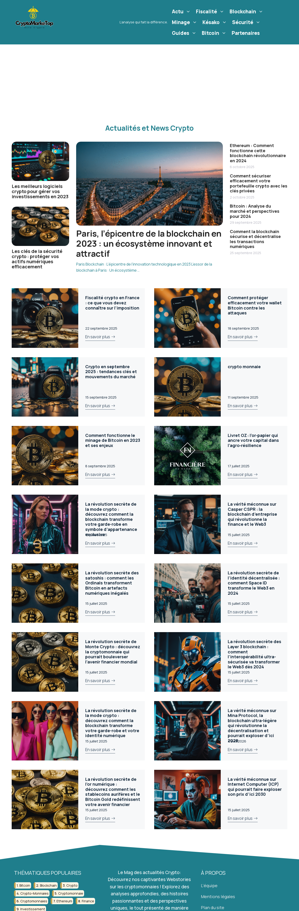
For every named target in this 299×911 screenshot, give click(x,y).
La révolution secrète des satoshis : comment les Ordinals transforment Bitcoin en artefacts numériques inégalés (112, 583)
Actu (182, 11)
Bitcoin (215, 33)
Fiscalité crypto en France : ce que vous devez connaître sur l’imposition (112, 302)
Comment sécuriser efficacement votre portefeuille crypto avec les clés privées (258, 183)
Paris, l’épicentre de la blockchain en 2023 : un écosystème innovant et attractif (148, 243)
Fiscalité (210, 11)
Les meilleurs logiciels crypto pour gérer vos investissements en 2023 (40, 191)
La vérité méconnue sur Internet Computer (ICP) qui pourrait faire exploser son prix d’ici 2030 (255, 786)
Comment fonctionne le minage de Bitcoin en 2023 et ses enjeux (112, 440)
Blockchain (247, 11)
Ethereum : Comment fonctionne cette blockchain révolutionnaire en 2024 (258, 153)
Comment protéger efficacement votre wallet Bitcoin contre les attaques (255, 305)
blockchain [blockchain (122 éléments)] (48, 885)
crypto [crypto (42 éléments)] (72, 885)
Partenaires (246, 33)
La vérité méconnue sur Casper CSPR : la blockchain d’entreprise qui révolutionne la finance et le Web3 (252, 514)
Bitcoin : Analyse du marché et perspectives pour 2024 (254, 211)
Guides (185, 33)
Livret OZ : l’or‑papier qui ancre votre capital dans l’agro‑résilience (253, 440)
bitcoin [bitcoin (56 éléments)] (24, 885)
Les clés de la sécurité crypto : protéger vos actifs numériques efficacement (37, 259)
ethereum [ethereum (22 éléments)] (64, 901)
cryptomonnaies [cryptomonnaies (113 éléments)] (33, 901)
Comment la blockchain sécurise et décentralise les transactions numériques (255, 239)
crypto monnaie (244, 366)
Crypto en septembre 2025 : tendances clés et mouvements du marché (111, 371)
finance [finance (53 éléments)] (88, 901)
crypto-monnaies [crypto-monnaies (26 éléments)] (34, 893)
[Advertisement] (149, 79)
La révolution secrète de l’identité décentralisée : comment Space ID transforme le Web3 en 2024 (254, 583)
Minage (185, 22)
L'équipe (209, 885)
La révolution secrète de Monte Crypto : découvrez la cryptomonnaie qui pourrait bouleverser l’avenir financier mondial (112, 651)
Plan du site (212, 907)
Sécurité (247, 22)
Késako (215, 22)
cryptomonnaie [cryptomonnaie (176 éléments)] (70, 893)
